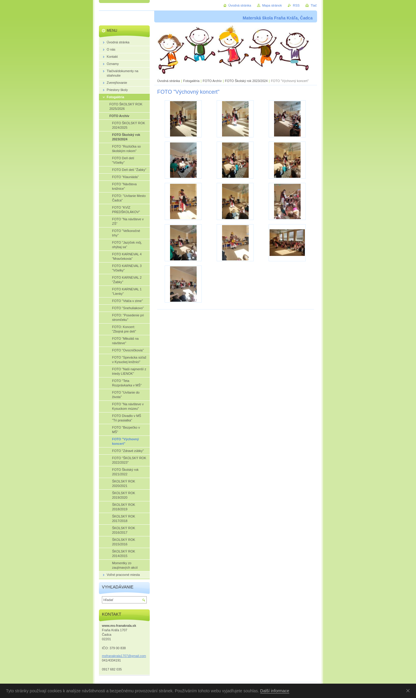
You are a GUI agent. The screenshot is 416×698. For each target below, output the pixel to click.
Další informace (274, 690)
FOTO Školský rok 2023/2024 (246, 81)
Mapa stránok (272, 5)
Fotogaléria (191, 81)
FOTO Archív (212, 81)
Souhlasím (409, 690)
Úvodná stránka (168, 81)
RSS (296, 5)
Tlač (314, 5)
